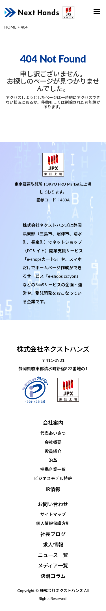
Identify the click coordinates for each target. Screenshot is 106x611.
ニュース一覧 (53, 555)
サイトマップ (53, 514)
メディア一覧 (53, 565)
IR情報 (53, 489)
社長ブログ (53, 534)
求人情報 (53, 544)
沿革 (53, 460)
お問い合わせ (53, 504)
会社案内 (53, 422)
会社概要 (52, 442)
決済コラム (53, 576)
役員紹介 (52, 451)
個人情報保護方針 (53, 523)
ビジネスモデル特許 (53, 478)
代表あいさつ (53, 433)
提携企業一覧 (53, 469)
